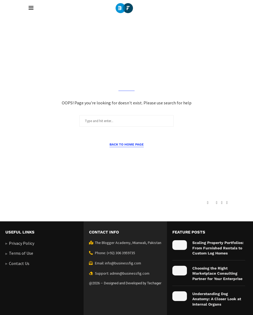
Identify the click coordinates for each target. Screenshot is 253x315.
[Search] (221, 8)
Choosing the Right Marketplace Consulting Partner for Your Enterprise (217, 273)
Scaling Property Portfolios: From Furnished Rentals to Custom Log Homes (218, 247)
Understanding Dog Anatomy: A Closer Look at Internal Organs (216, 299)
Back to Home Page (127, 144)
